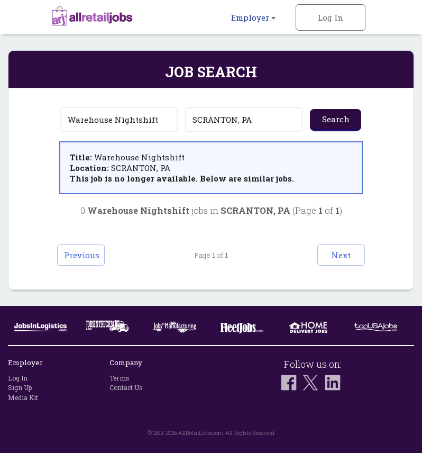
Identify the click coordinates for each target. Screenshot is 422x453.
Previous (81, 255)
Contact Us (126, 388)
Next (341, 255)
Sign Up (20, 388)
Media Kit (23, 397)
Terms (119, 378)
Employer (253, 17)
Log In (330, 17)
